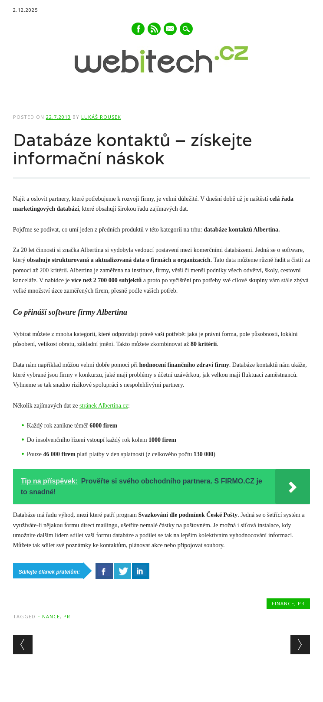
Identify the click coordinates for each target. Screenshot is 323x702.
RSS (154, 29)
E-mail (171, 29)
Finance (283, 603)
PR (301, 603)
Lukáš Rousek (101, 117)
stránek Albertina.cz (103, 405)
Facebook (138, 29)
